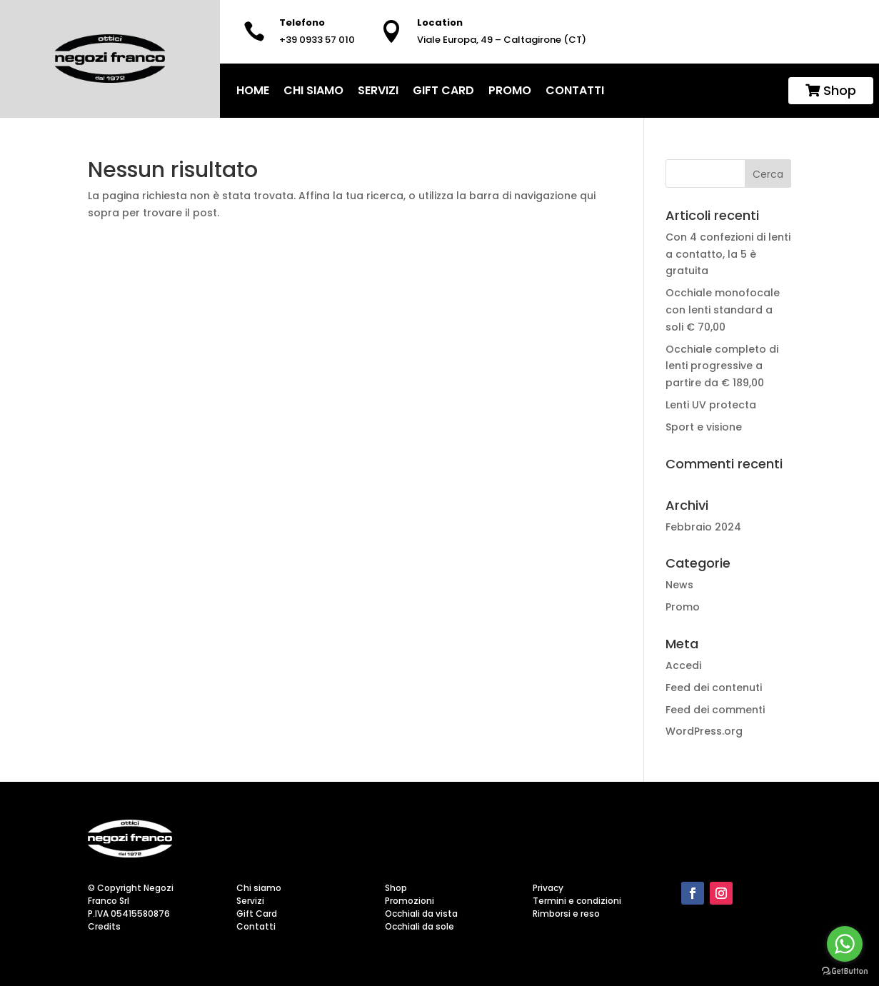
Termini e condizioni (577, 901)
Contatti (575, 90)
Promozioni (409, 901)
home (252, 90)
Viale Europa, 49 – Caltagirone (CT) (501, 39)
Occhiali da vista (421, 913)
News (679, 585)
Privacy (548, 888)
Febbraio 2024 (703, 527)
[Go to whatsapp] (845, 944)
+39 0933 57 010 (317, 39)
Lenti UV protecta (712, 405)
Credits (104, 926)
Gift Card (443, 90)
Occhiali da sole (419, 926)
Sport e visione (705, 427)
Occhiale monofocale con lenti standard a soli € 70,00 (722, 310)
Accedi (683, 665)
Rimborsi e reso (566, 913)
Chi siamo (313, 90)
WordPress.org (704, 731)
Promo (509, 90)
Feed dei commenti (715, 710)
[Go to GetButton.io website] (845, 971)
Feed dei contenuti (713, 687)
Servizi (378, 90)
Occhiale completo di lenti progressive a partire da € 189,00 (721, 366)
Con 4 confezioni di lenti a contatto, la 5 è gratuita (727, 254)
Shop (830, 90)
